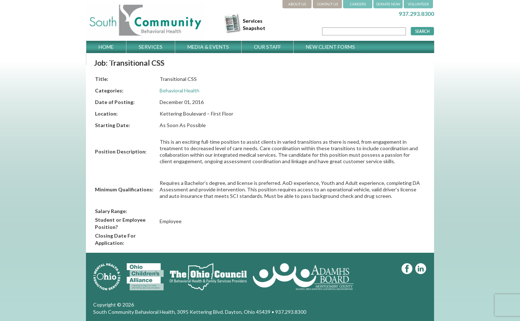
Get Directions (120, 59)
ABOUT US (297, 4)
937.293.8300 (416, 13)
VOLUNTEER (418, 4)
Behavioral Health (179, 90)
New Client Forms (330, 47)
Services (150, 47)
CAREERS (358, 4)
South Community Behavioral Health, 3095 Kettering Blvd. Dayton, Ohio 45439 (181, 312)
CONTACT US (327, 4)
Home (106, 47)
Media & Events (208, 47)
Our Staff (267, 47)
